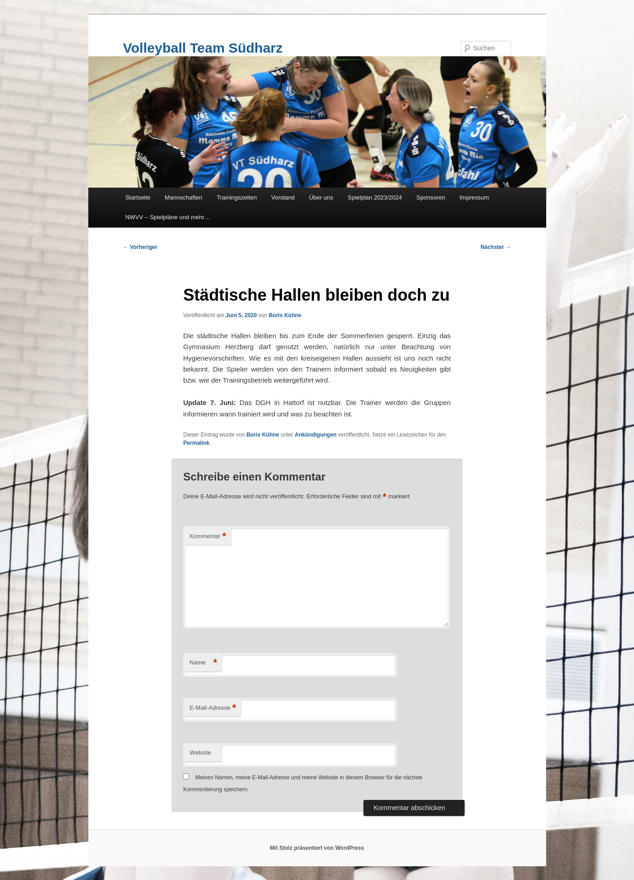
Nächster (496, 247)
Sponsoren (431, 197)
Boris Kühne (285, 315)
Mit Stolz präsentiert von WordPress (317, 848)
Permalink (196, 443)
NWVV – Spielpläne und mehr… (168, 217)
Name (203, 662)
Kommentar (208, 536)
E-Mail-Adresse (213, 708)
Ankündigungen (315, 435)
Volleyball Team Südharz (203, 47)
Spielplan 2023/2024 (375, 197)
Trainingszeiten (237, 197)
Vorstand (282, 197)
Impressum (474, 197)
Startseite (138, 197)
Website (200, 752)
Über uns (321, 197)
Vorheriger (140, 247)
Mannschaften (183, 197)
